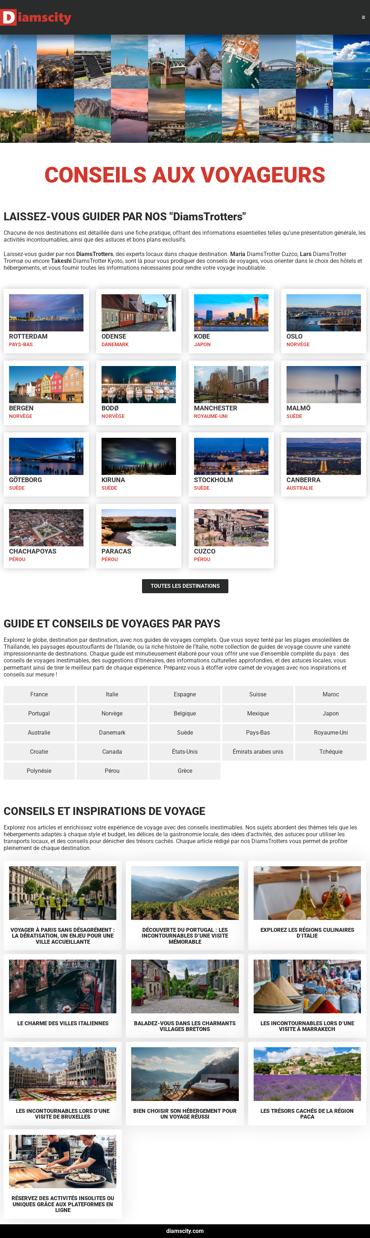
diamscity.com (185, 1231)
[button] (363, 17)
